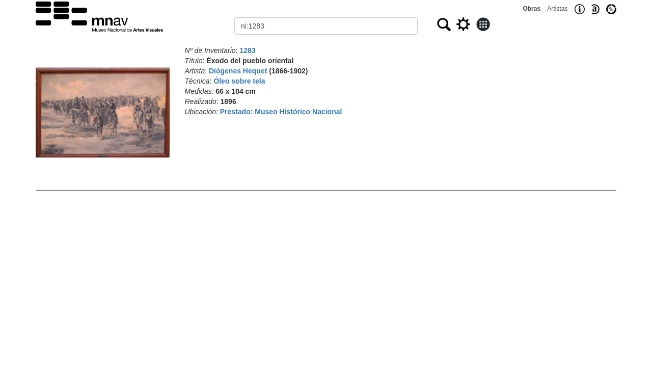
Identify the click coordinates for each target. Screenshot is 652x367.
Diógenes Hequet (238, 71)
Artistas (557, 8)
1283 (247, 50)
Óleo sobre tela (239, 81)
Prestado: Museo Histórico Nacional (281, 112)
